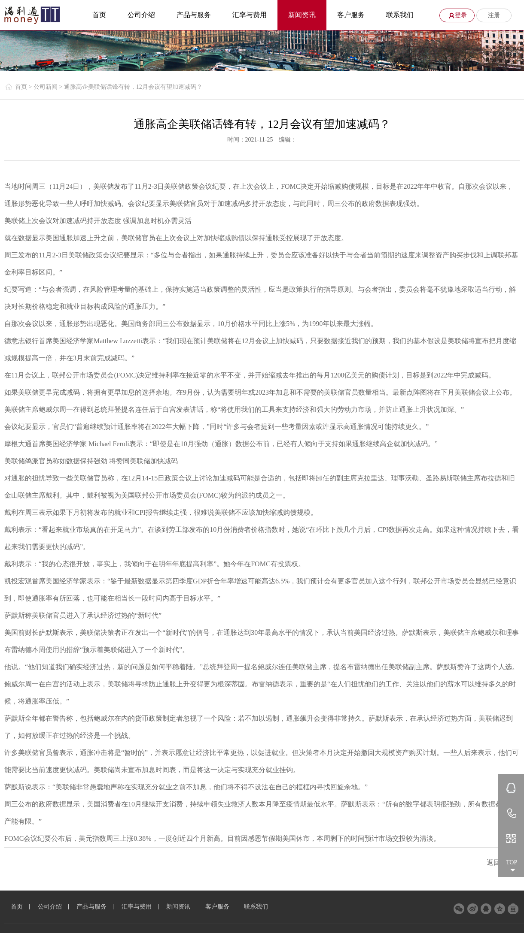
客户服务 (351, 14)
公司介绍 (141, 14)
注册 (494, 15)
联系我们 (400, 14)
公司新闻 (46, 87)
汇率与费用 (249, 14)
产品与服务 (194, 14)
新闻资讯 (302, 14)
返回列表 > (503, 862)
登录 (456, 15)
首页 (99, 14)
